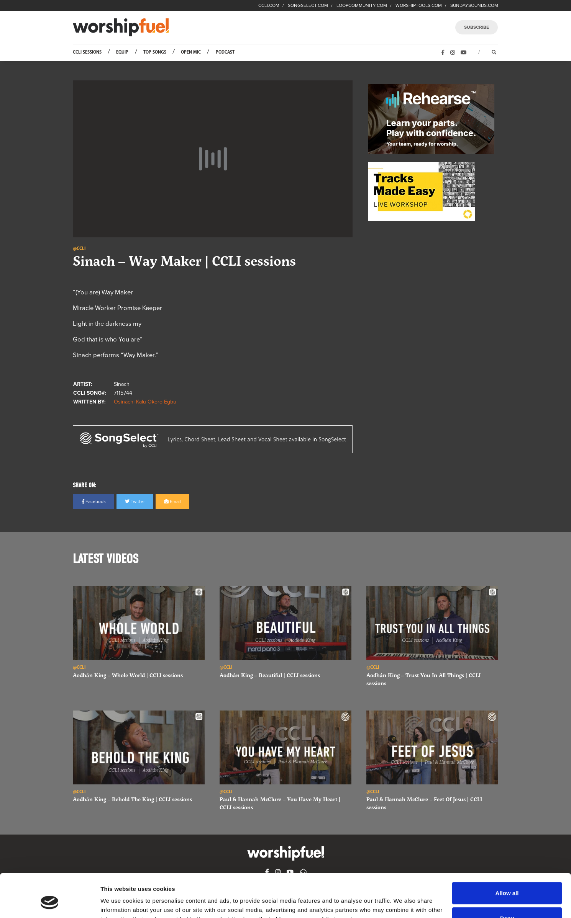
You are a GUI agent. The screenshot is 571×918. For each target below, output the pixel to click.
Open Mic (191, 52)
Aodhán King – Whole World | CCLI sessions (128, 675)
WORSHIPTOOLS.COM (418, 5)
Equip (122, 52)
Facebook (94, 501)
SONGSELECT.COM (308, 5)
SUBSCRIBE (476, 27)
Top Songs (154, 52)
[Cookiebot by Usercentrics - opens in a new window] (49, 903)
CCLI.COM (268, 5)
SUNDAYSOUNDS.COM (474, 5)
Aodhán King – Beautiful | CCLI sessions (270, 675)
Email (172, 501)
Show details (118, 903)
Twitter (135, 501)
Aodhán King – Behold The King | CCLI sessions (132, 799)
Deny (507, 880)
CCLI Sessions (87, 52)
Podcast (225, 52)
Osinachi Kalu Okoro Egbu (145, 402)
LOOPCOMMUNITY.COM (361, 5)
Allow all (507, 856)
